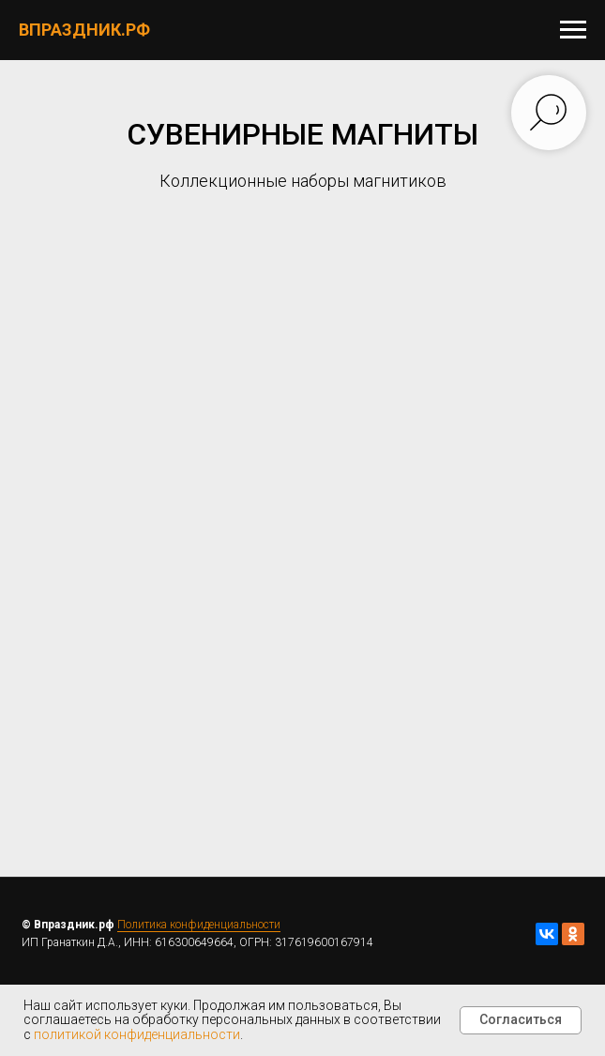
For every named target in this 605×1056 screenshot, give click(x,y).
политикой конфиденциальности (137, 1034)
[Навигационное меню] (573, 30)
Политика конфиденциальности (198, 924)
